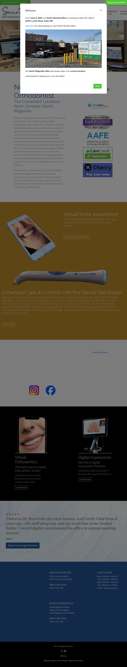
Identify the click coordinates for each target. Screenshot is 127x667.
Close (97, 86)
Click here (29, 26)
